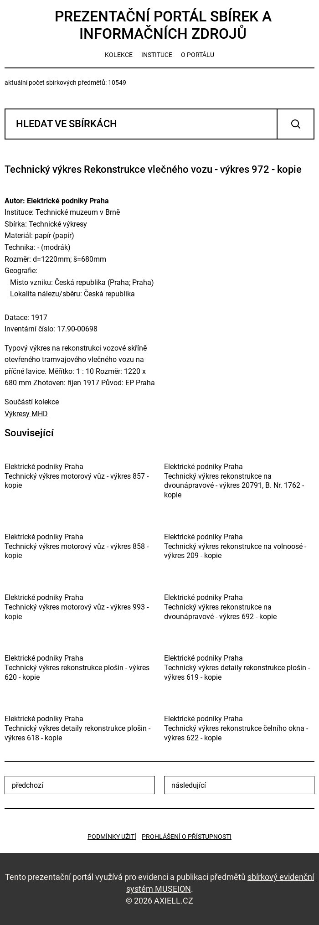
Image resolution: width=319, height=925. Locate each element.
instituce (156, 54)
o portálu (197, 54)
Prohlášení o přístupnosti (187, 836)
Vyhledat (295, 124)
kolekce (119, 54)
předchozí (27, 785)
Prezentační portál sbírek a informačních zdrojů (163, 25)
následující (188, 785)
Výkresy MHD (26, 413)
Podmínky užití (111, 836)
